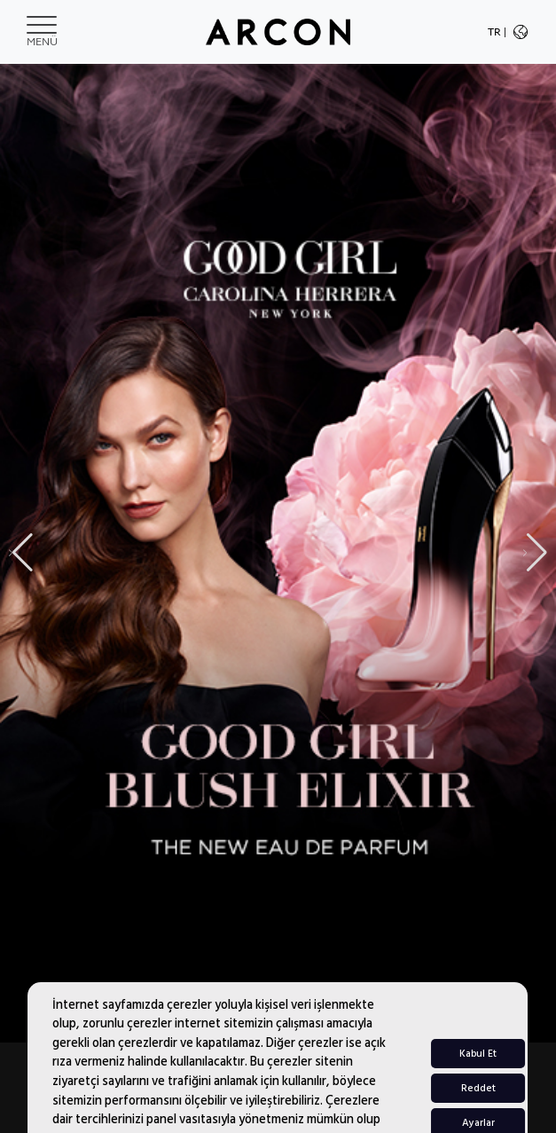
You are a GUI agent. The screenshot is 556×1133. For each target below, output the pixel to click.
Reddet (478, 1108)
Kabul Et (478, 1074)
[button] (535, 552)
